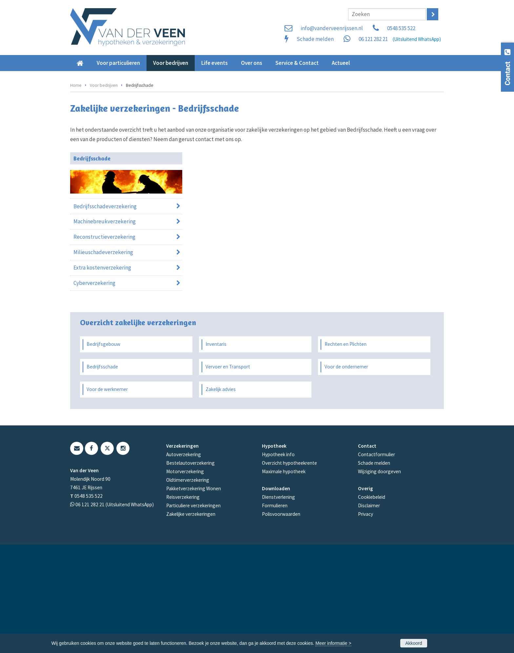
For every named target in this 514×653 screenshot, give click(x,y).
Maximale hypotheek (284, 580)
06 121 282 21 (373, 39)
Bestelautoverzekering (190, 571)
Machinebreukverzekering (104, 329)
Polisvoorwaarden (281, 622)
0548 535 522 (401, 28)
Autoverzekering (183, 563)
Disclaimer (369, 614)
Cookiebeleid (371, 605)
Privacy (365, 622)
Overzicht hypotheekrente (289, 571)
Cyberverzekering (94, 391)
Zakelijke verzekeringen (190, 622)
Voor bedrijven (104, 193)
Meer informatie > (333, 643)
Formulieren (274, 614)
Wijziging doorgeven (379, 580)
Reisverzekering (183, 605)
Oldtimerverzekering (187, 588)
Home (76, 193)
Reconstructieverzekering (104, 345)
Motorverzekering (185, 580)
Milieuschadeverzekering (103, 360)
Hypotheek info (278, 563)
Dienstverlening (278, 605)
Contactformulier (376, 563)
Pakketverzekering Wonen (193, 597)
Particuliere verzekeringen (193, 614)
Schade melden (315, 39)
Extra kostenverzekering (102, 376)
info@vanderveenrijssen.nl (332, 28)
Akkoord (413, 643)
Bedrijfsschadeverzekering (105, 314)
